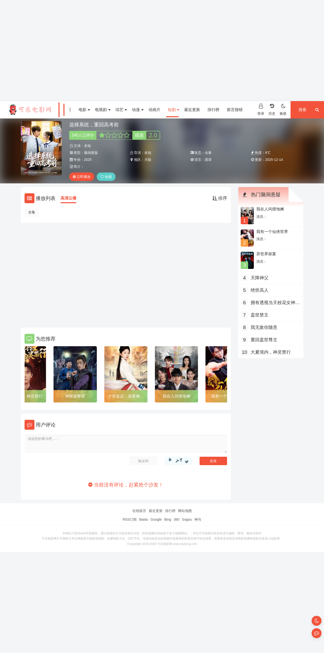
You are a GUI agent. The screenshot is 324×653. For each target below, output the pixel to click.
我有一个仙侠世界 (272, 231)
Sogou (187, 519)
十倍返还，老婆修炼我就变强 (126, 397)
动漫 (137, 110)
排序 (219, 198)
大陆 (147, 160)
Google (156, 519)
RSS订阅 (130, 519)
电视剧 (102, 110)
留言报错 (235, 110)
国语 (208, 160)
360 (176, 519)
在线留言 (139, 511)
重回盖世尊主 (264, 339)
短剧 (173, 110)
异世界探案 (266, 254)
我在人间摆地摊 (176, 396)
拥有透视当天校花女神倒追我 (275, 303)
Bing (167, 519)
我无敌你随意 (264, 327)
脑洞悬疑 (91, 153)
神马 (197, 519)
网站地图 (185, 511)
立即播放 (82, 177)
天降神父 (259, 277)
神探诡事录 (75, 396)
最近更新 (192, 110)
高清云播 (68, 198)
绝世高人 (259, 290)
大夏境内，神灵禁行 (24, 396)
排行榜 (213, 110)
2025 (88, 160)
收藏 (106, 177)
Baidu (143, 519)
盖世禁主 (259, 314)
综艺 (121, 110)
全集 (31, 212)
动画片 (154, 110)
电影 (84, 110)
